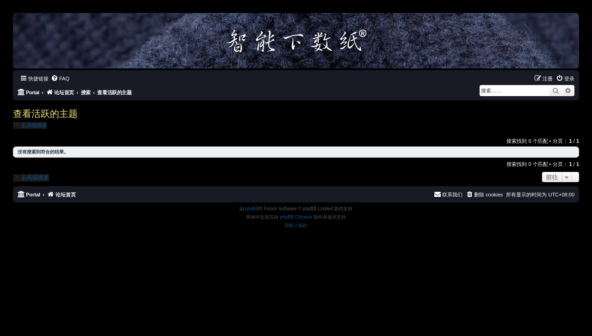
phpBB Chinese (296, 217)
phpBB (252, 208)
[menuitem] (60, 78)
